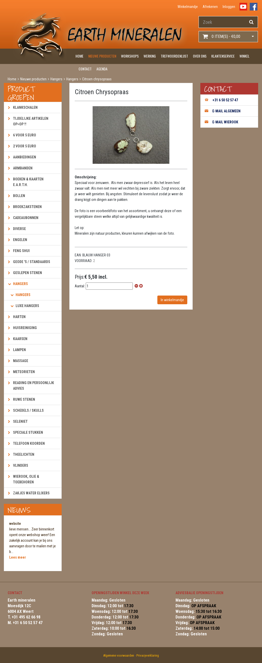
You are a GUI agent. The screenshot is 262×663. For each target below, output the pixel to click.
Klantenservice (223, 56)
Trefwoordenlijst (174, 56)
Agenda (101, 68)
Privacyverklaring (147, 655)
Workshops (130, 56)
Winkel (244, 56)
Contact (85, 68)
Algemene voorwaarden (118, 655)
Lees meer (17, 557)
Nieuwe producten (102, 56)
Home (79, 56)
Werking (150, 56)
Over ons (199, 56)
